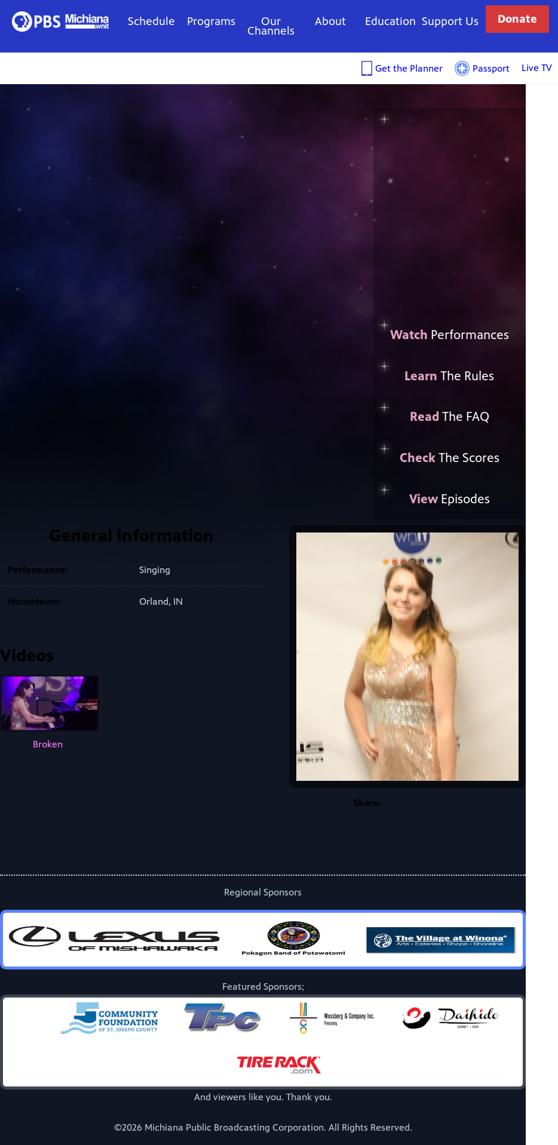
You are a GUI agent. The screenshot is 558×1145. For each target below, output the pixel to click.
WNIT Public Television (60, 21)
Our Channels (271, 26)
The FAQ (449, 417)
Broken (49, 712)
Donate (517, 19)
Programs (211, 21)
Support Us (450, 21)
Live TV (537, 67)
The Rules (449, 376)
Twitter (426, 803)
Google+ (450, 803)
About (330, 21)
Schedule (151, 21)
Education (390, 21)
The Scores (449, 458)
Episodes (449, 499)
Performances (449, 335)
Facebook (402, 803)
